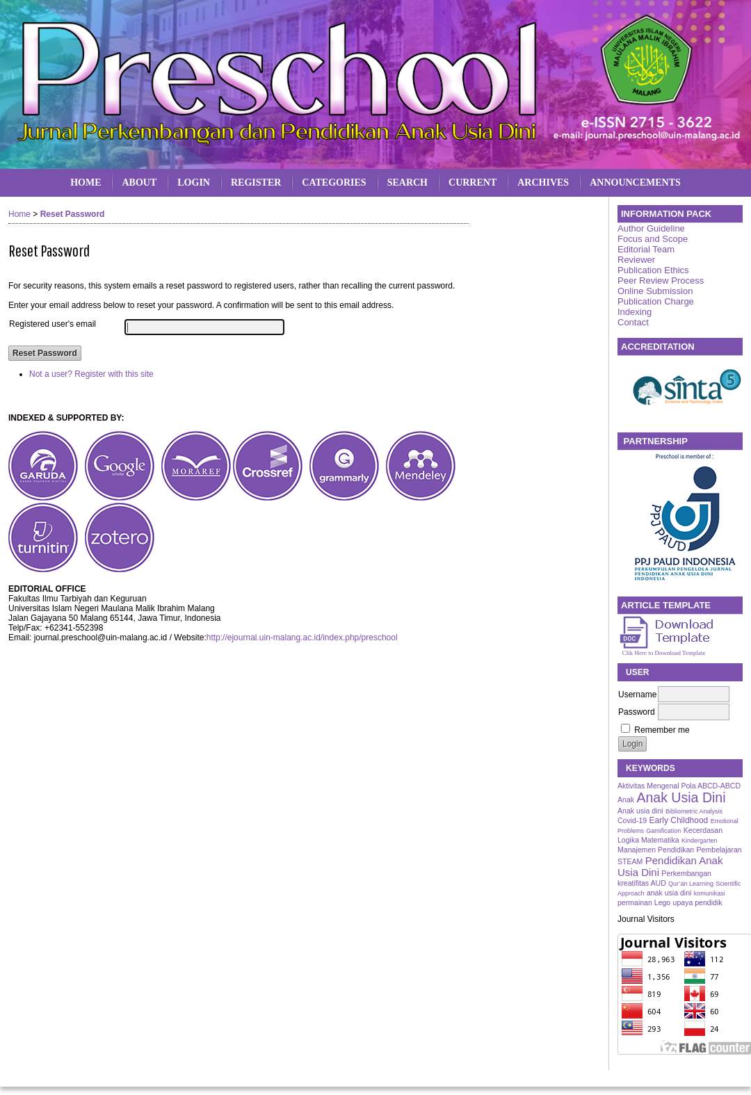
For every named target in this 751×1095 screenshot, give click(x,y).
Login (193, 182)
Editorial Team (646, 249)
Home (85, 182)
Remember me (661, 730)
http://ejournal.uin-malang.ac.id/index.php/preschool (302, 637)
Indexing (634, 312)
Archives (543, 182)
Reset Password (72, 214)
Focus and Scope (652, 239)
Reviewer (636, 259)
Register (256, 182)
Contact (633, 322)
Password (636, 712)
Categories (334, 182)
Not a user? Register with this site (91, 374)
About (139, 182)
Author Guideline (651, 228)
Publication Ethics (653, 270)
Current (472, 182)
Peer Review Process (660, 280)
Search (407, 182)
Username (637, 694)
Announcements (635, 182)
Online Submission (655, 291)
